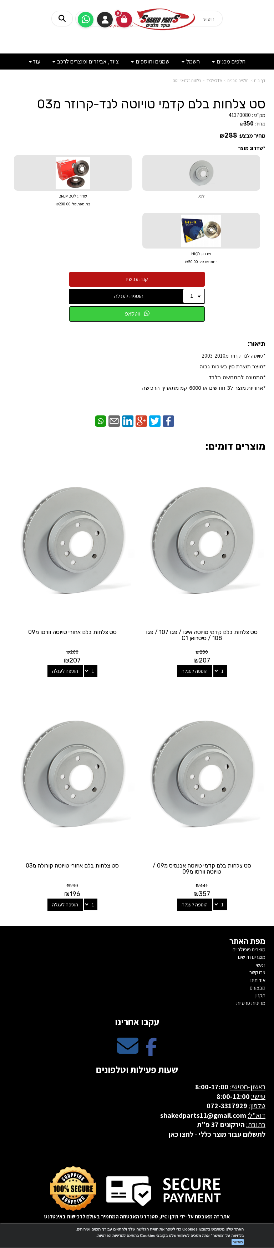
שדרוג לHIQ (201, 258)
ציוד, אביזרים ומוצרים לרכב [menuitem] (85, 61)
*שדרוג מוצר (251, 148)
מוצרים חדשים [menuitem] (251, 956)
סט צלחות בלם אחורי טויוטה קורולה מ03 (72, 865)
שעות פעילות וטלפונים (137, 1069)
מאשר (238, 1242)
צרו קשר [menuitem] (257, 972)
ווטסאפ (137, 313)
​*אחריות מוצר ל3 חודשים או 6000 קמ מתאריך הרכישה (203, 388)
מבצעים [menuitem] (257, 987)
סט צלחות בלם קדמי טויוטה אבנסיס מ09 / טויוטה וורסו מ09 (202, 868)
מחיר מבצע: (251, 135)
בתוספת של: (80, 203)
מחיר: (252, 124)
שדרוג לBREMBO (73, 200)
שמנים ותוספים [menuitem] (150, 61)
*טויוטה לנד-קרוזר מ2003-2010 (203, 371)
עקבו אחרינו (137, 1022)
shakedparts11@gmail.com (203, 1115)
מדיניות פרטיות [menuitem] (250, 1002)
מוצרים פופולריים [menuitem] (249, 949)
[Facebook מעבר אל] (151, 1051)
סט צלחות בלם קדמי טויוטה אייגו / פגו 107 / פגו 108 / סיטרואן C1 (202, 635)
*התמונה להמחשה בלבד (237, 377)
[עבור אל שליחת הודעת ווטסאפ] (85, 19)
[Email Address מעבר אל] (127, 1051)
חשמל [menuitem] (191, 61)
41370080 (240, 115)
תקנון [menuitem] (260, 995)
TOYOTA (214, 80)
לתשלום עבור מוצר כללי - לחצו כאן (217, 1134)
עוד (34, 61)
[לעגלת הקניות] (124, 19)
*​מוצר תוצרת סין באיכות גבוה (231, 366)
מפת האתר (247, 941)
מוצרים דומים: (235, 446)
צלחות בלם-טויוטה (187, 80)
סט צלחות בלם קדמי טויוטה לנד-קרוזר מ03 (151, 104)
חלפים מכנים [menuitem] (228, 61)
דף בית (259, 80)
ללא (201, 196)
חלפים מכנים (238, 80)
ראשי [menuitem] (260, 964)
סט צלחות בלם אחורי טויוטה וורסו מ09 (72, 632)
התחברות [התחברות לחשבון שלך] (105, 19)
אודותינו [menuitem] (257, 980)
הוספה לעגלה (128, 296)
